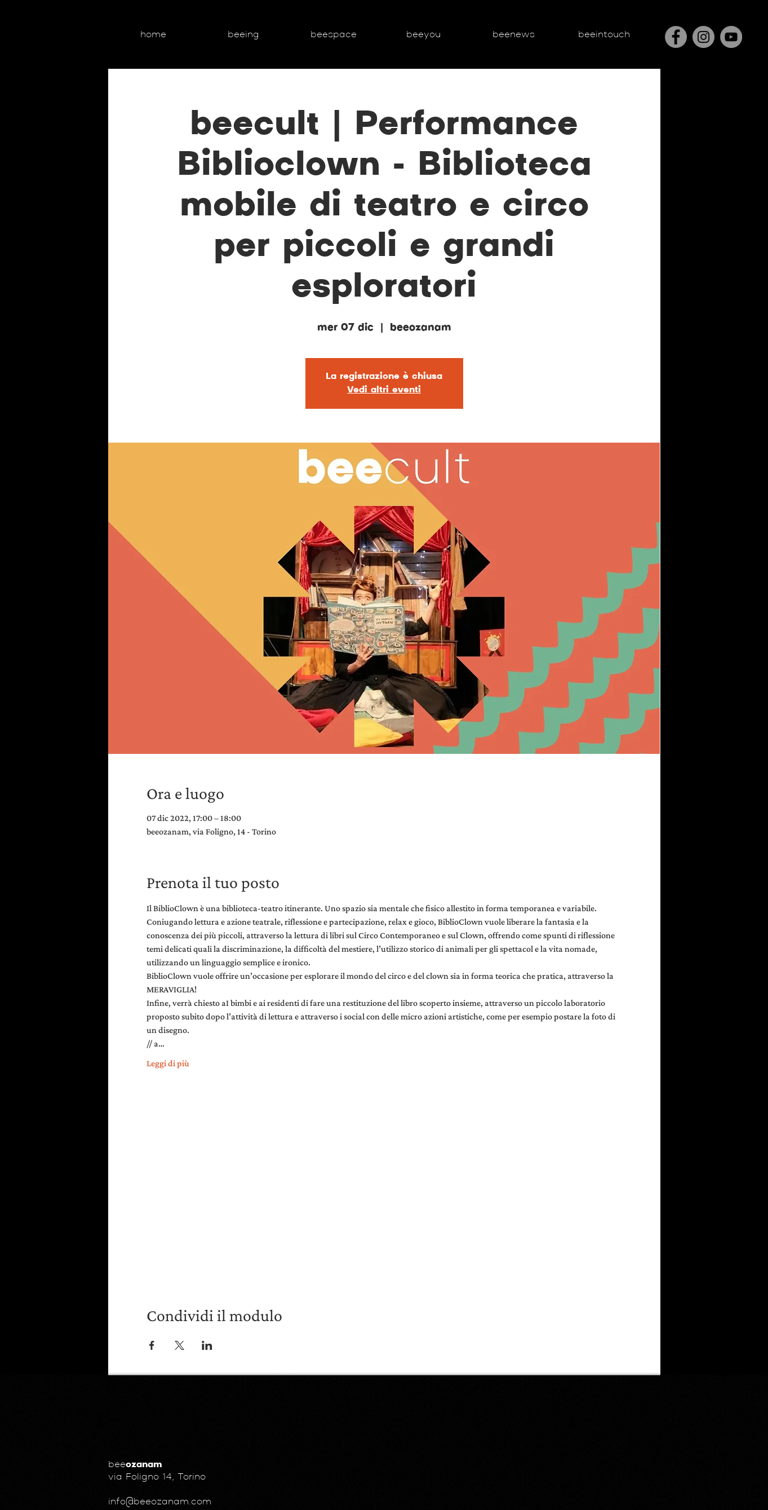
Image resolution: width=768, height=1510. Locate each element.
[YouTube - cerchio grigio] (731, 37)
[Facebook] (676, 37)
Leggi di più (168, 1063)
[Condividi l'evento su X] (179, 1345)
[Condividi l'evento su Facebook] (152, 1345)
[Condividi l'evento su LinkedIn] (207, 1345)
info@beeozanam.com (159, 1502)
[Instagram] (703, 37)
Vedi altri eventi (384, 390)
